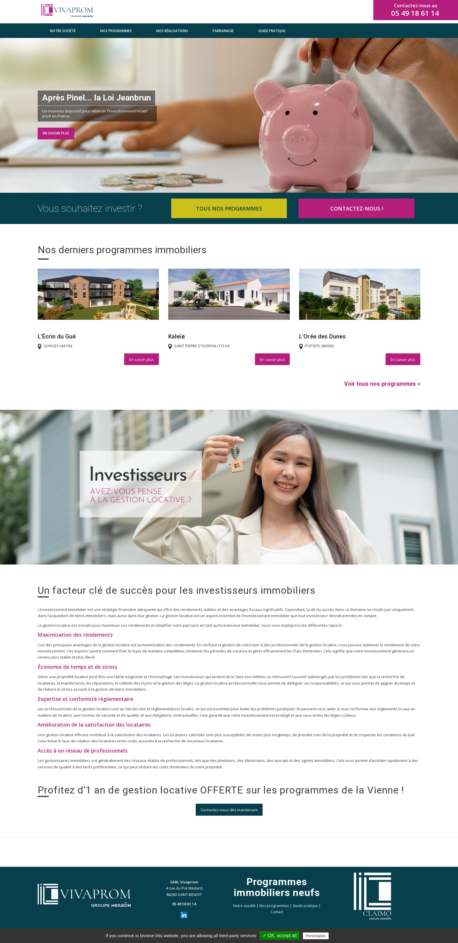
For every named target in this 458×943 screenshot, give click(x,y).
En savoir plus (56, 132)
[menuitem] (63, 30)
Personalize (316, 936)
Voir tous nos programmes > (382, 383)
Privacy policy (344, 935)
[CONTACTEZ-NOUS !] (356, 208)
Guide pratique (305, 905)
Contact (276, 911)
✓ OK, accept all (280, 935)
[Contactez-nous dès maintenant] (229, 810)
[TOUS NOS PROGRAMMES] (229, 208)
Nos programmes (274, 905)
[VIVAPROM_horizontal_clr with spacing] (67, 11)
